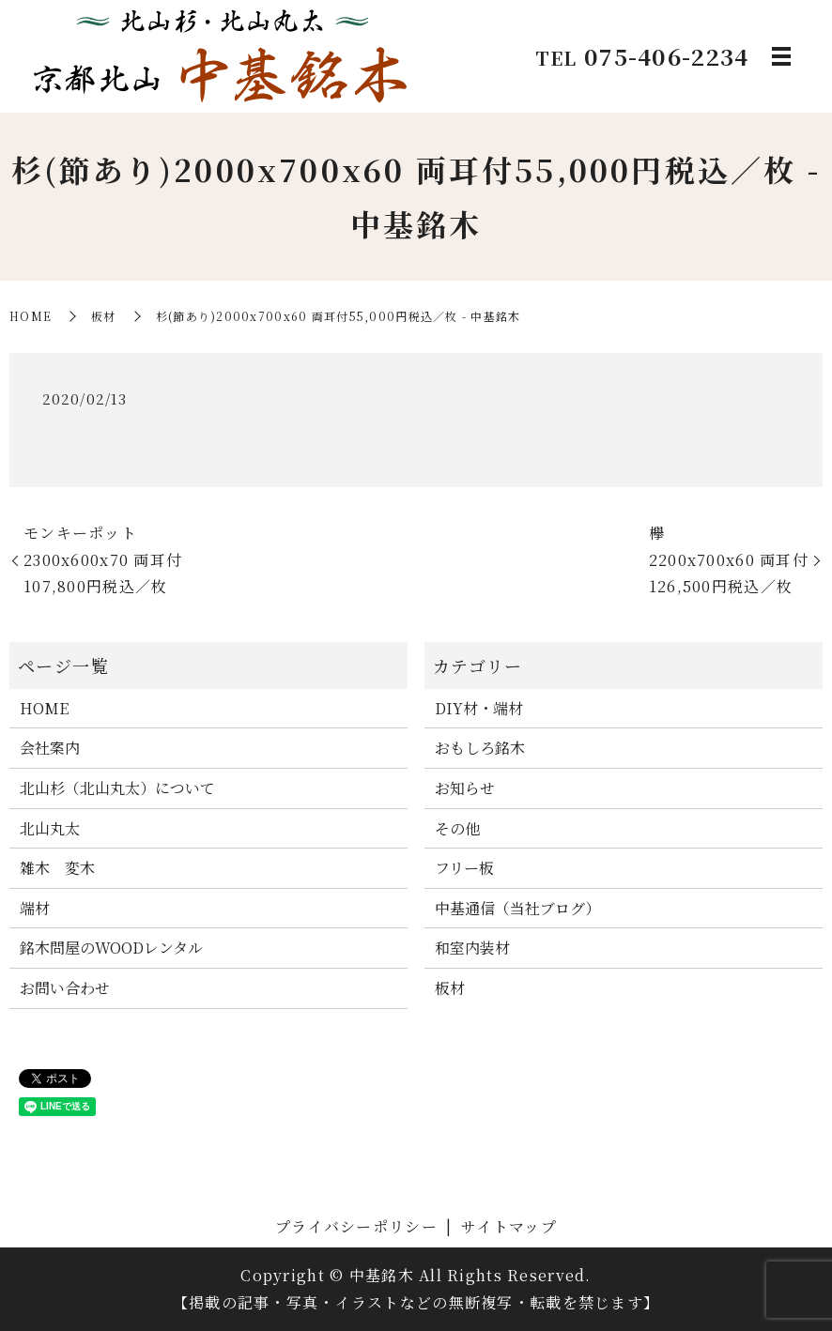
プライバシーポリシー (356, 1226)
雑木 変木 (57, 868)
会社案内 (50, 747)
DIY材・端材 (479, 708)
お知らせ (465, 788)
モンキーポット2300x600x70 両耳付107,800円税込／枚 (102, 560)
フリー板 (464, 868)
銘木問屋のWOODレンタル (111, 947)
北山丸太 (50, 828)
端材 (35, 908)
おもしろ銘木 (480, 747)
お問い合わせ (65, 988)
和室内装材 (472, 947)
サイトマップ (509, 1226)
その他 (457, 828)
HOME (30, 316)
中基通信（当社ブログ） (517, 908)
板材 (103, 316)
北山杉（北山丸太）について (117, 788)
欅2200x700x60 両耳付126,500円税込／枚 (729, 560)
